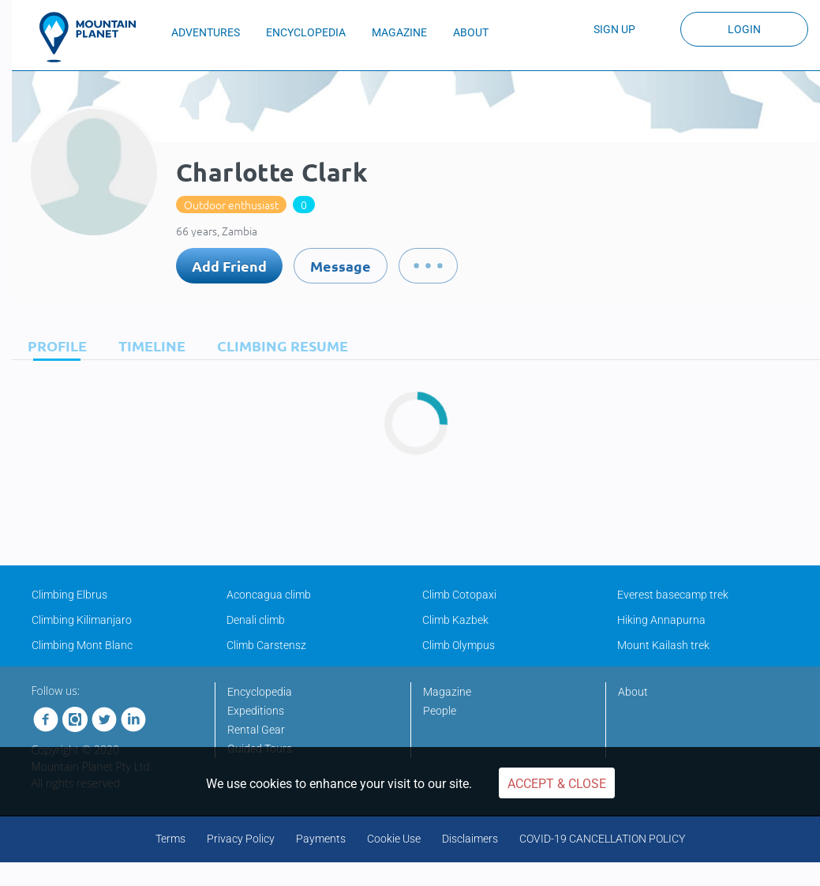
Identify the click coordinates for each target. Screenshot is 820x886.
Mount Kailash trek (663, 645)
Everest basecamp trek (672, 594)
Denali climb (256, 620)
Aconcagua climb (269, 594)
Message (340, 266)
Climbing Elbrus (69, 594)
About (633, 691)
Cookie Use (394, 838)
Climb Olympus (458, 645)
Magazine (447, 691)
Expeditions (255, 710)
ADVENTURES (205, 32)
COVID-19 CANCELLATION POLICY (602, 838)
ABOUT (471, 32)
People (439, 710)
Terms (170, 838)
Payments (321, 838)
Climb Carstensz (266, 645)
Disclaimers (470, 838)
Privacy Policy (241, 838)
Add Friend (229, 266)
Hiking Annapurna (661, 620)
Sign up (614, 29)
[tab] (53, 345)
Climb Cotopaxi (459, 594)
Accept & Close (556, 783)
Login (744, 29)
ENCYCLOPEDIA (306, 32)
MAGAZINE (399, 32)
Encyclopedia (259, 691)
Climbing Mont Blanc (82, 645)
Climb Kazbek (455, 620)
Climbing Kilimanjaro (82, 620)
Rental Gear (256, 729)
